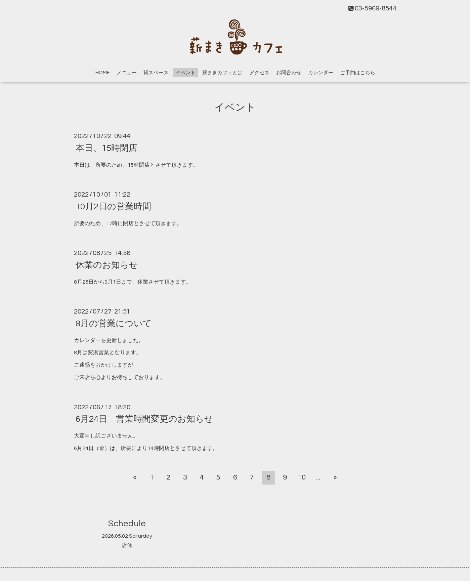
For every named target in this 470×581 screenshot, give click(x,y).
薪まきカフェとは (222, 72)
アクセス (259, 72)
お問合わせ (288, 72)
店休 (127, 545)
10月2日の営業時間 (113, 206)
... (318, 477)
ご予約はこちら (357, 72)
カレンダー (320, 72)
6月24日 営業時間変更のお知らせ (144, 419)
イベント (185, 72)
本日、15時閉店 (106, 147)
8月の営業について (114, 323)
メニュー (127, 72)
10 (302, 477)
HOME (102, 72)
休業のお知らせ (107, 264)
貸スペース (156, 72)
